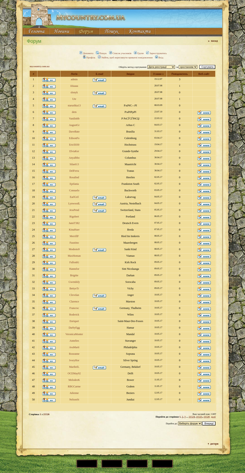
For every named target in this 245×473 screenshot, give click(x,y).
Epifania (74, 183)
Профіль (89, 57)
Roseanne (74, 353)
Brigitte (74, 275)
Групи (139, 53)
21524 (192, 416)
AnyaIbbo (74, 157)
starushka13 (74, 105)
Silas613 (74, 164)
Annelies (74, 340)
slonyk (74, 92)
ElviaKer (74, 151)
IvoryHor (74, 360)
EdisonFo (74, 138)
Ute (74, 99)
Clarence (74, 301)
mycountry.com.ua (39, 66)
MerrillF (74, 236)
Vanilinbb (74, 118)
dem (74, 112)
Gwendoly (74, 281)
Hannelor (74, 268)
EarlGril (74, 197)
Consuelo (74, 190)
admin (74, 79)
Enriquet (74, 321)
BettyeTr (74, 288)
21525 (199, 416)
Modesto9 (74, 249)
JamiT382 (74, 223)
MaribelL (74, 366)
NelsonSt (74, 399)
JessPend (74, 210)
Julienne (74, 393)
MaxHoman (74, 255)
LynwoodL (74, 203)
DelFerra (74, 170)
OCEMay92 (74, 373)
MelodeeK (74, 380)
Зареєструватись (156, 53)
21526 (207, 416)
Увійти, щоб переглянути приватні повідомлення (125, 57)
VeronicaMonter (74, 334)
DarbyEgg (74, 327)
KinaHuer (74, 229)
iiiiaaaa (74, 85)
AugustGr (74, 125)
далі (213, 416)
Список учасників (120, 53)
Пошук (101, 53)
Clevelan (74, 295)
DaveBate (74, 131)
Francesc (74, 308)
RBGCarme (74, 386)
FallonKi (74, 262)
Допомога (86, 53)
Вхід (159, 57)
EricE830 (74, 144)
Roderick (74, 314)
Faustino (74, 242)
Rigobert (74, 216)
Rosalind (74, 177)
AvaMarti (74, 347)
